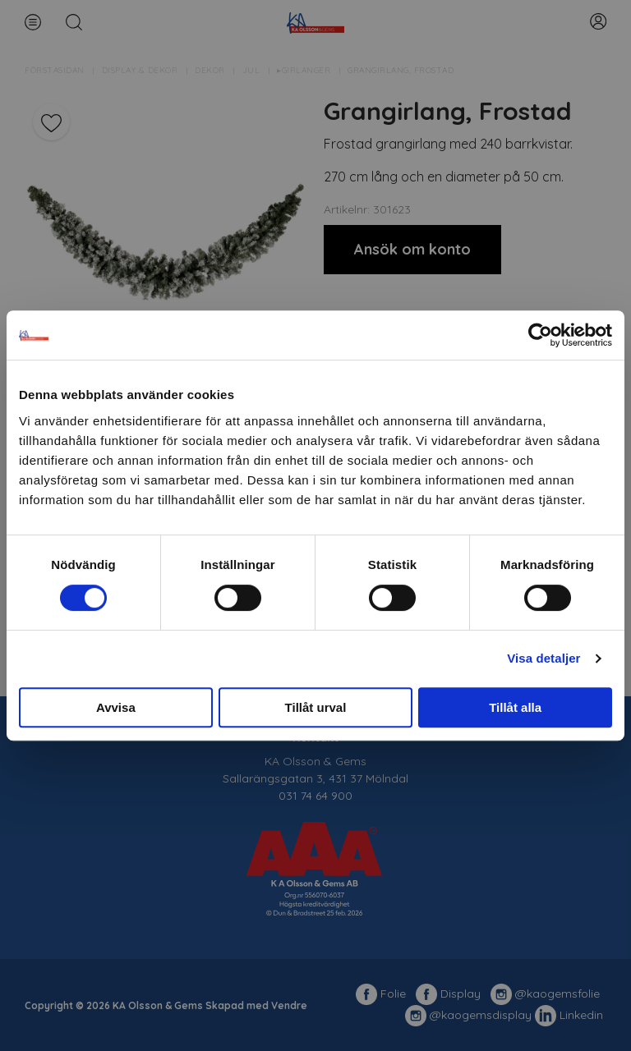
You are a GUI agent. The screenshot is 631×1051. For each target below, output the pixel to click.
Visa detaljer (543, 658)
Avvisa (116, 707)
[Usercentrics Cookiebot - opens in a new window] (540, 335)
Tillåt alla (515, 707)
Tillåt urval (316, 707)
